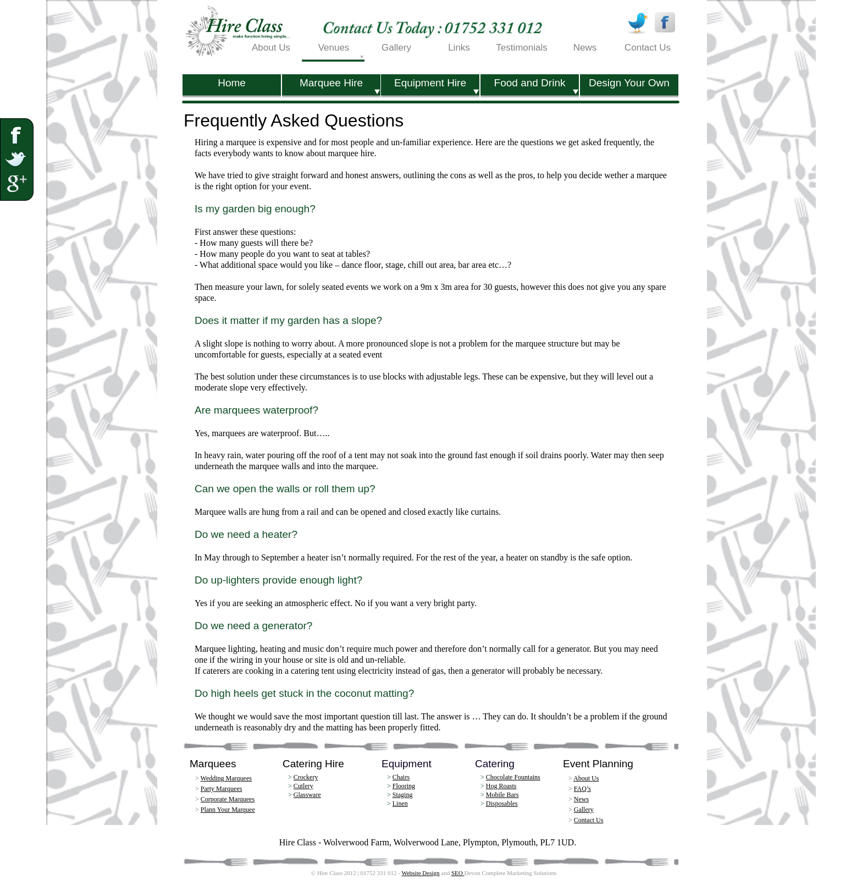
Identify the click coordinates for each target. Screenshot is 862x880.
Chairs (401, 777)
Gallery (584, 809)
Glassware (307, 795)
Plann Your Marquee (228, 809)
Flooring (404, 786)
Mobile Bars (502, 795)
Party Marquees (221, 789)
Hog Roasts (501, 786)
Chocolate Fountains (513, 777)
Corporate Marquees (228, 799)
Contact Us (589, 820)
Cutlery (303, 786)
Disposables (502, 803)
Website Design (420, 873)
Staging (403, 795)
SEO (458, 873)
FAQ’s (582, 789)
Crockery (306, 777)
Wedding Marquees (226, 778)
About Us (586, 778)
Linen (400, 803)
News (581, 799)
